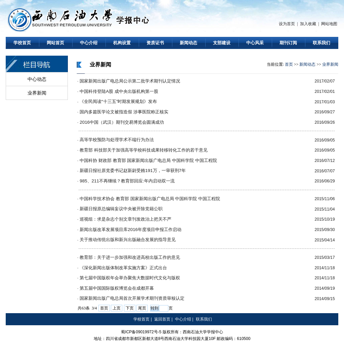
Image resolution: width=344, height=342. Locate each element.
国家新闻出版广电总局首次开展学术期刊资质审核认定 (132, 298)
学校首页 (22, 42)
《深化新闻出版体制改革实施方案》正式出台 (123, 267)
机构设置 (122, 42)
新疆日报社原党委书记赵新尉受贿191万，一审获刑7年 (133, 170)
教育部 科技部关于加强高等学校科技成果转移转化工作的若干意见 (144, 150)
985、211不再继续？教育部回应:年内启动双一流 (127, 180)
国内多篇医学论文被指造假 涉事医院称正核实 (124, 111)
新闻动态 (188, 42)
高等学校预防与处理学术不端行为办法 (117, 139)
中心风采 (255, 42)
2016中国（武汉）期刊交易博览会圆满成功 (122, 122)
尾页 (142, 308)
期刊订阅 (288, 42)
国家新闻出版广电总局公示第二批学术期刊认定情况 (130, 80)
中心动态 (37, 79)
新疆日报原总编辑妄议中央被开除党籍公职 (121, 208)
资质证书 (155, 42)
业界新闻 (37, 93)
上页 (117, 308)
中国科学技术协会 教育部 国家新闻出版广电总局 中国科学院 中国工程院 (150, 198)
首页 (289, 64)
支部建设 (221, 42)
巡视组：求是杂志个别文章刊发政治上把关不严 (125, 219)
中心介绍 (88, 42)
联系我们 (321, 42)
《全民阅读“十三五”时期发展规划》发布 (118, 101)
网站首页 (55, 42)
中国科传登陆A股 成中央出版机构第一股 (119, 91)
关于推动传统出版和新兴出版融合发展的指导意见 (128, 239)
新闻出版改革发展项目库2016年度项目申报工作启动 (130, 229)
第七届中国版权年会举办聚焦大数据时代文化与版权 (130, 277)
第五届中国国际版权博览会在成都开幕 (117, 288)
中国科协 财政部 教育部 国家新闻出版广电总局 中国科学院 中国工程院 (148, 160)
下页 (130, 308)
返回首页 (162, 319)
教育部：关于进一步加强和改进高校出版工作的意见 (130, 257)
